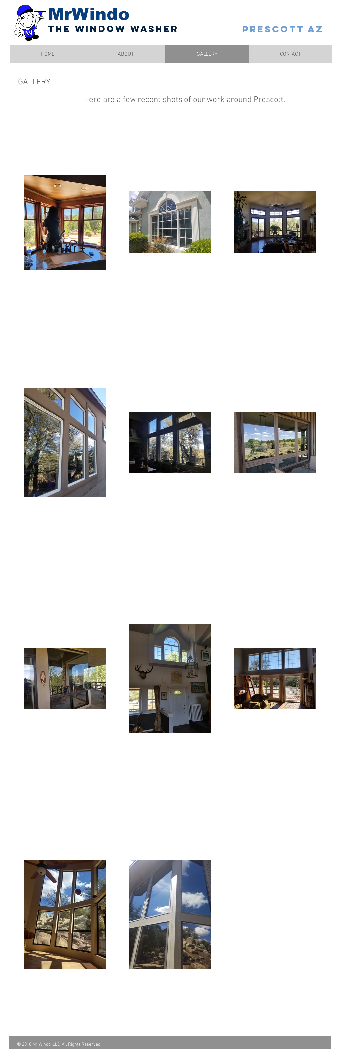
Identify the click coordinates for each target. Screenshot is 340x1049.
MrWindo (89, 14)
